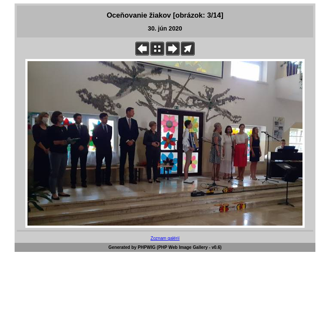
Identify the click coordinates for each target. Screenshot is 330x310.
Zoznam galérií (165, 238)
